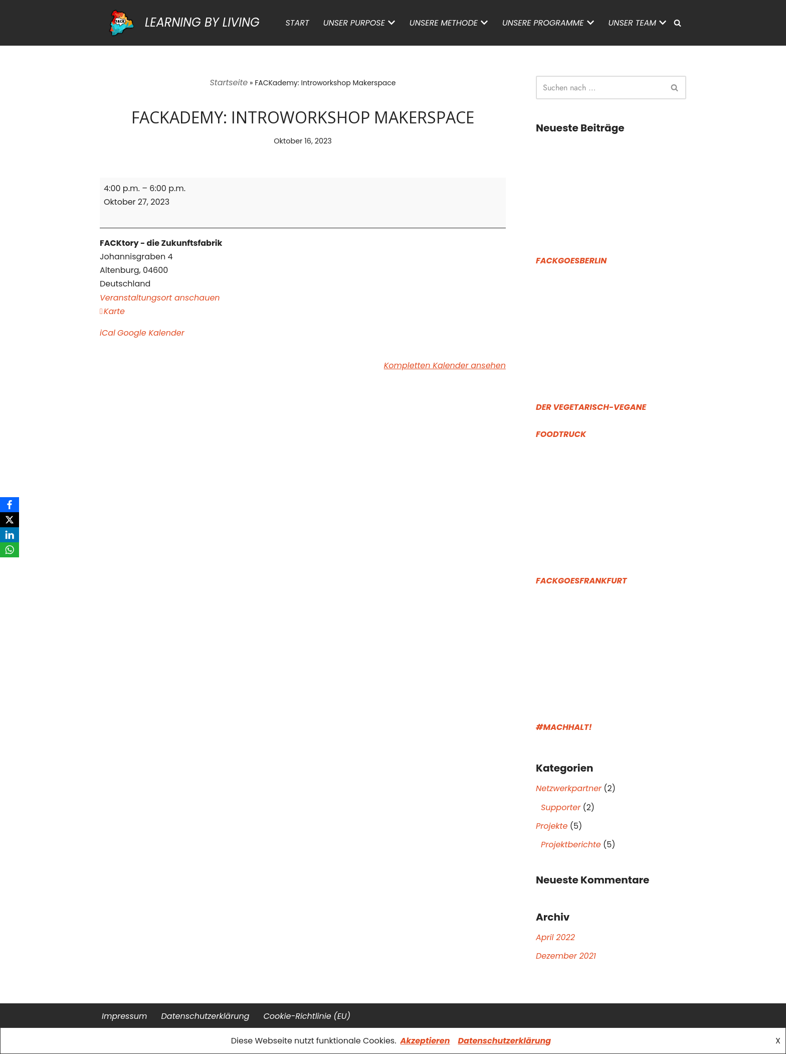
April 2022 (555, 937)
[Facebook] (9, 504)
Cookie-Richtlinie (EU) (306, 1016)
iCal (107, 333)
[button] (391, 23)
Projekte (551, 826)
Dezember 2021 (566, 956)
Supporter (560, 807)
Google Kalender (150, 333)
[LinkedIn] (9, 534)
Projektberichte (571, 844)
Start (297, 23)
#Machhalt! (564, 727)
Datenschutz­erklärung (205, 1016)
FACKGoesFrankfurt (581, 580)
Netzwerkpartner (569, 788)
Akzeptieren (425, 1040)
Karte (112, 311)
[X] (9, 519)
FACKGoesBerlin (571, 260)
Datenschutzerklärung (504, 1040)
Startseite (229, 82)
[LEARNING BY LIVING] (180, 23)
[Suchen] (677, 23)
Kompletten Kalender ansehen (445, 365)
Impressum (124, 1016)
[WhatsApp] (9, 549)
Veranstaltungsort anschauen (160, 298)
